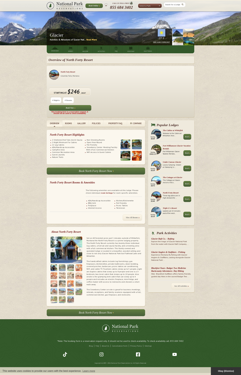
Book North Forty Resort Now (96, 171)
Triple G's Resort (170, 208)
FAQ (97, 348)
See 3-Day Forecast (161, 42)
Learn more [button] (89, 371)
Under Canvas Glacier (172, 162)
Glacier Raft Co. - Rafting (162, 239)
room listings (107, 193)
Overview (54, 123)
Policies (96, 123)
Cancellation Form (120, 348)
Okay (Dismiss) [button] (226, 371)
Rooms (68, 123)
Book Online (94, 6)
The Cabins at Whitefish (173, 130)
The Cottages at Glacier (172, 177)
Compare (136, 123)
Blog (91, 348)
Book (187, 137)
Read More (91, 39)
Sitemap (148, 348)
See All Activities (181, 287)
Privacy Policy (136, 348)
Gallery (81, 123)
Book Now (170, 108)
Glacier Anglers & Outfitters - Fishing (168, 252)
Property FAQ (115, 123)
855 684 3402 (121, 7)
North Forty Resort (167, 72)
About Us (105, 348)
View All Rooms (132, 220)
